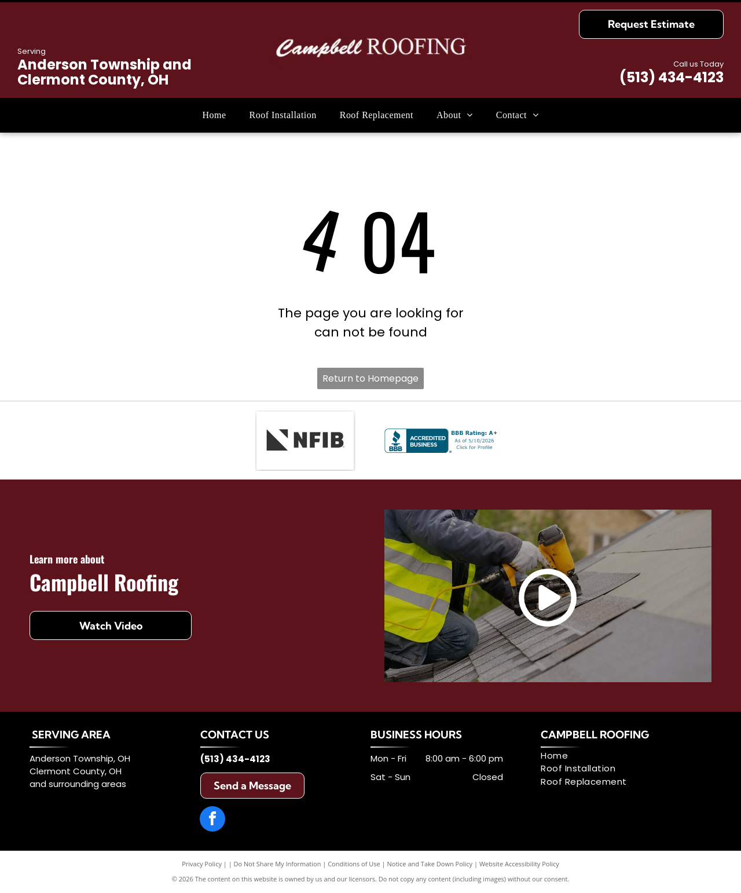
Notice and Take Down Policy (430, 863)
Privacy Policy (202, 863)
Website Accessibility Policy (519, 863)
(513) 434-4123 (671, 77)
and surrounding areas (78, 784)
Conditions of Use (354, 863)
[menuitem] (214, 115)
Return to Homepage (370, 378)
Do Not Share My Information (277, 863)
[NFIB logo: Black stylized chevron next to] (305, 441)
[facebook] (212, 820)
